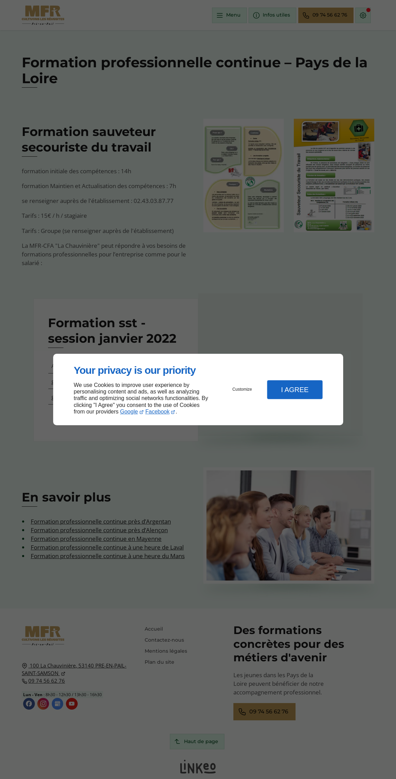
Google (129, 412)
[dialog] (198, 389)
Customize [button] (242, 389)
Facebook (157, 412)
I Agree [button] (295, 389)
